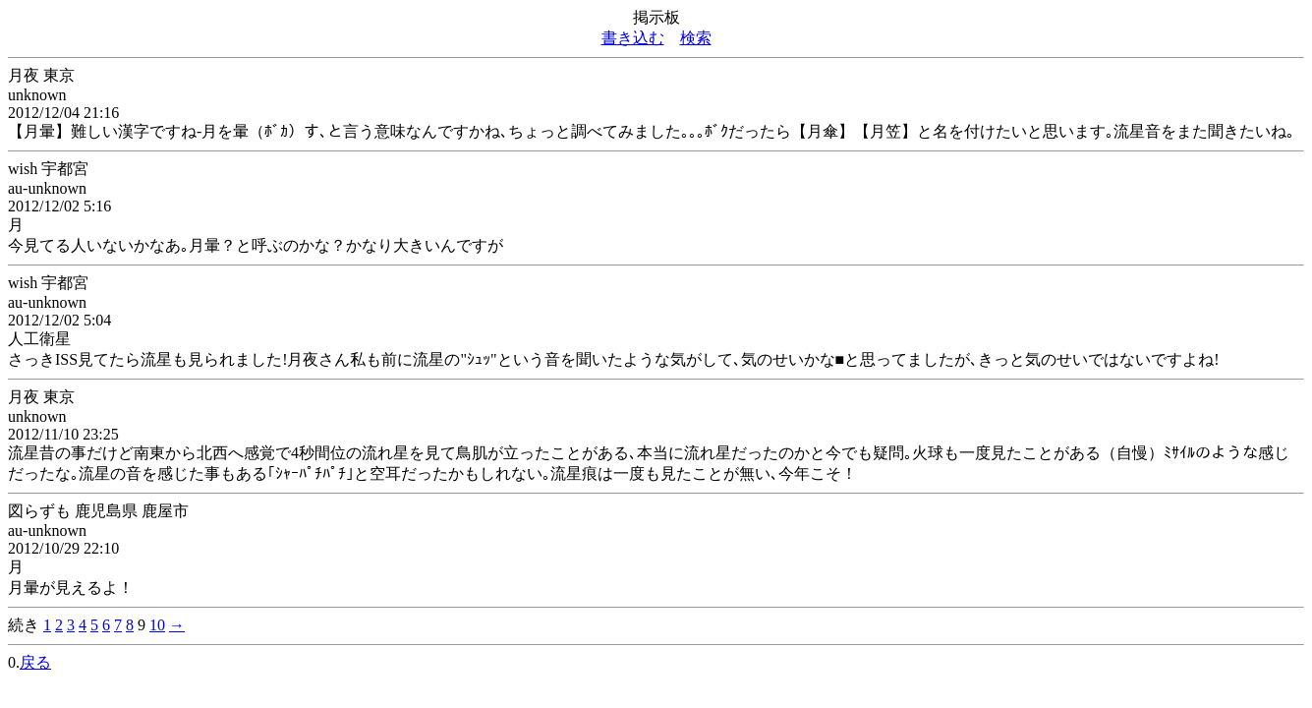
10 (157, 625)
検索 (696, 38)
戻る (35, 662)
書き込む (632, 38)
